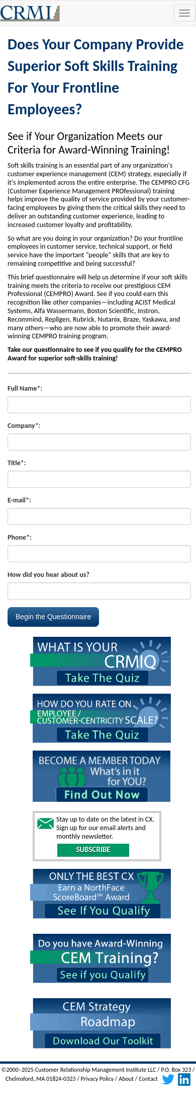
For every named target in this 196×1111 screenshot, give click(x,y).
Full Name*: (25, 388)
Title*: (17, 463)
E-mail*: (19, 500)
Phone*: (20, 537)
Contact (148, 1079)
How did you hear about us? (48, 574)
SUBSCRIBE (93, 849)
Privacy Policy (97, 1079)
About (126, 1079)
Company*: (24, 425)
